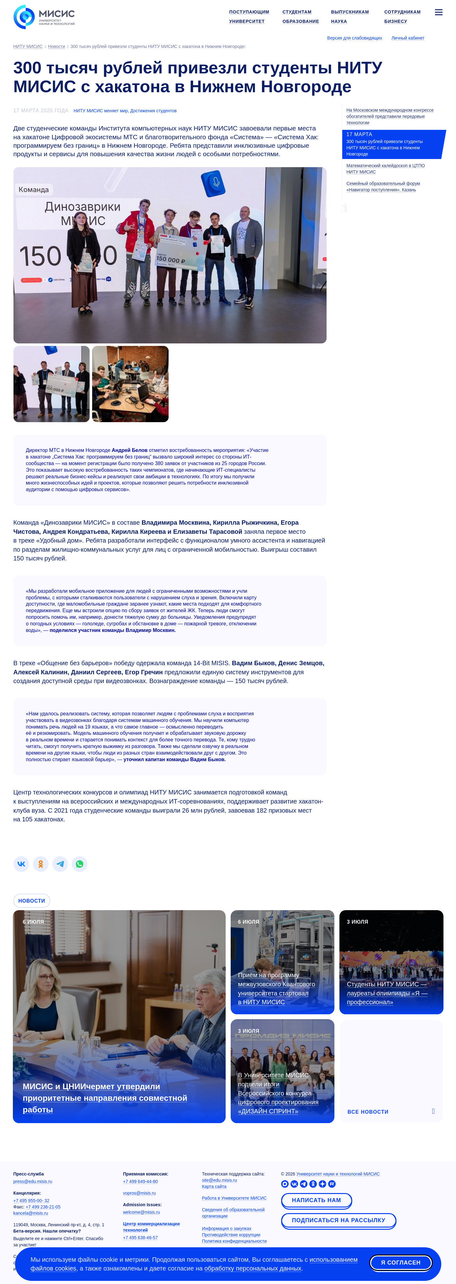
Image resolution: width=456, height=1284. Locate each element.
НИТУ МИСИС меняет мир (101, 110)
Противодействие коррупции (231, 1234)
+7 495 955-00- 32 (31, 1200)
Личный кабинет (407, 37)
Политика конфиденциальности (234, 1241)
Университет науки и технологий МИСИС (338, 1173)
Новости (31, 901)
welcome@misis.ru (141, 1212)
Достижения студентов (153, 110)
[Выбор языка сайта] (438, 37)
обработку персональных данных (252, 1268)
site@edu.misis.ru (219, 1180)
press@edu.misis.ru (32, 1181)
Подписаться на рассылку (338, 1220)
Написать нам (316, 1200)
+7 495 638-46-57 (140, 1237)
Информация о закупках (227, 1228)
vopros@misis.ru (139, 1193)
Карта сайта (214, 1186)
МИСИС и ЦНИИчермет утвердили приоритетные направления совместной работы (105, 1098)
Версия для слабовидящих (354, 37)
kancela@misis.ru (30, 1213)
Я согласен (401, 1263)
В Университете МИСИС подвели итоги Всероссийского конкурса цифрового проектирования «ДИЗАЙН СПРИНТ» (278, 1093)
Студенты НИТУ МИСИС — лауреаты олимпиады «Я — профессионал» (387, 993)
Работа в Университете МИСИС (234, 1198)
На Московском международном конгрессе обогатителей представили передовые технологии (390, 116)
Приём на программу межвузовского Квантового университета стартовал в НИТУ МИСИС (276, 988)
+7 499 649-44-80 (140, 1181)
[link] (21, 864)
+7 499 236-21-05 (43, 1206)
